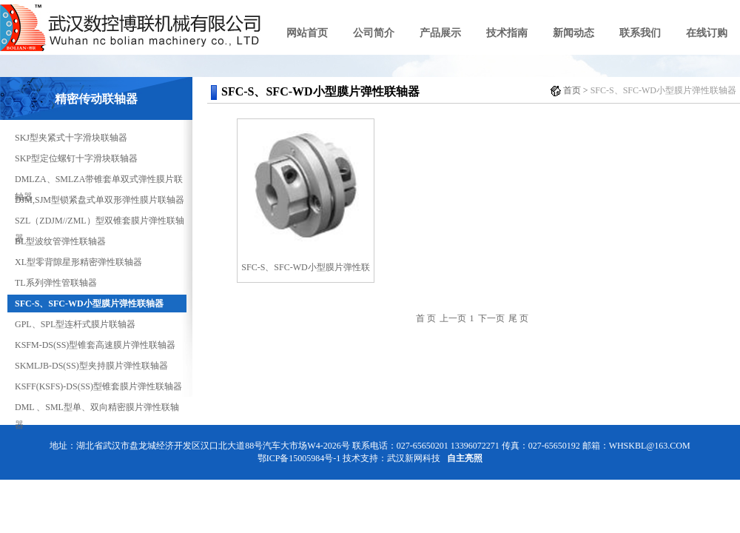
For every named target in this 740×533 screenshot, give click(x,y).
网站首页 (307, 32)
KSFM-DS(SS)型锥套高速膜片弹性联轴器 (95, 345)
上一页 (453, 318)
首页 (572, 90)
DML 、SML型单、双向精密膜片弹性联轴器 (97, 409)
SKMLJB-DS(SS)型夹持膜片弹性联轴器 (91, 366)
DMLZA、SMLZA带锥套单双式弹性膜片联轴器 (99, 181)
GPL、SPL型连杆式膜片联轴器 (75, 324)
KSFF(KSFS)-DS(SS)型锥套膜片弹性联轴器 (98, 386)
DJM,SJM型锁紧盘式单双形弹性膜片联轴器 (99, 200)
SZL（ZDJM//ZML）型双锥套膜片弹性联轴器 (99, 222)
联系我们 (640, 32)
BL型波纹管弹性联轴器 (60, 241)
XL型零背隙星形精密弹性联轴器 (78, 262)
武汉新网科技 (413, 458)
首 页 (426, 318)
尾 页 (518, 318)
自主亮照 (464, 458)
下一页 (491, 318)
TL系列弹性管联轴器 (56, 283)
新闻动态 (573, 32)
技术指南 (507, 32)
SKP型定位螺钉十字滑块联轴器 (76, 158)
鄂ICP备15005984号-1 (299, 458)
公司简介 (373, 32)
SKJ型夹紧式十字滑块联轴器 (71, 138)
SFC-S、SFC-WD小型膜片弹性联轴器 (89, 303)
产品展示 (440, 32)
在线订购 (706, 32)
